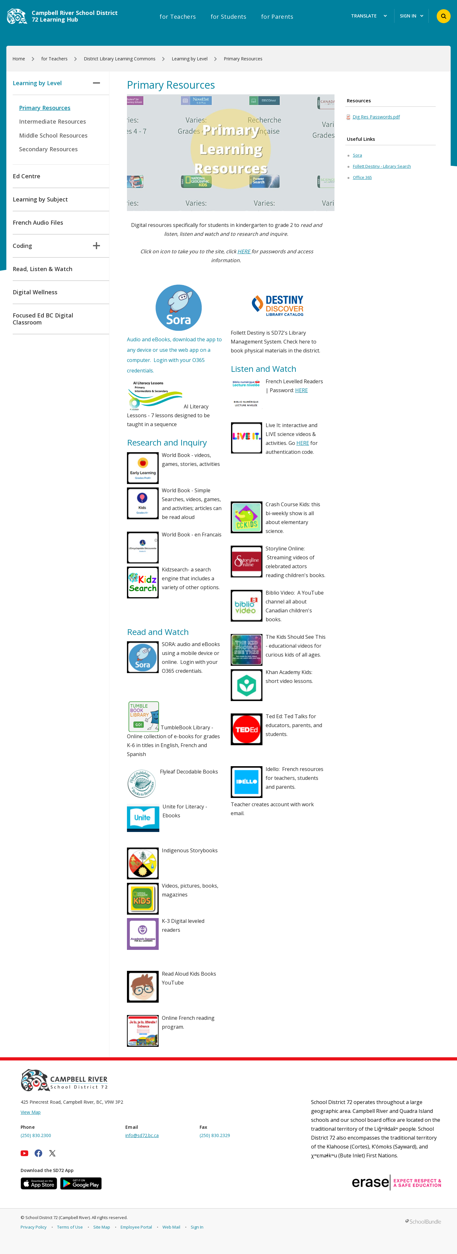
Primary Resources (44, 108)
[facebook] (38, 1153)
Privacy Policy (34, 1227)
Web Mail (171, 1227)
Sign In (197, 1227)
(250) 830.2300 (36, 1135)
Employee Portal (136, 1227)
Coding (56, 245)
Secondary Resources (48, 149)
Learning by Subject (40, 199)
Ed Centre (26, 176)
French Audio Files (38, 222)
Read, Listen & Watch (42, 269)
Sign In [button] (411, 16)
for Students (229, 16)
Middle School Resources (53, 135)
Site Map (101, 1227)
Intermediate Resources (52, 121)
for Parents (277, 16)
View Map (31, 1112)
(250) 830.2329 (215, 1135)
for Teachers (178, 16)
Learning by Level (56, 83)
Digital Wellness (35, 292)
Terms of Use (70, 1227)
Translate (369, 16)
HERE (301, 390)
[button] (444, 16)
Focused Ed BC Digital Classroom (43, 318)
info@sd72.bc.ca (142, 1135)
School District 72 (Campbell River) (57, 1217)
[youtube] (24, 1153)
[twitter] (52, 1153)
